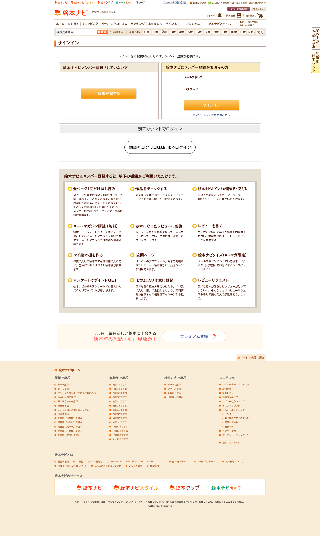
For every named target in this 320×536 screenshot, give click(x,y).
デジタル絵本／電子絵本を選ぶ (73, 410)
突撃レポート (231, 422)
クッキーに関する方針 (175, 2)
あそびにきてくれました (237, 418)
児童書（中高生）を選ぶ (70, 431)
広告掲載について (234, 461)
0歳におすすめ (120, 384)
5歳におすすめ (120, 406)
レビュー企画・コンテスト (235, 384)
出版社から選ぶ (175, 397)
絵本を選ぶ (63, 384)
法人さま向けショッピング (107, 466)
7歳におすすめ (120, 414)
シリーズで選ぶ (175, 389)
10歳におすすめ (120, 426)
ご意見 (80, 461)
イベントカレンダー (232, 406)
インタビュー (231, 414)
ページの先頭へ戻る (252, 357)
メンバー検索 (229, 431)
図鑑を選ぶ (63, 414)
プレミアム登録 (194, 336)
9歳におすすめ (120, 422)
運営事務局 (63, 461)
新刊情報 (226, 389)
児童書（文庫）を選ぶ (69, 435)
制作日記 (229, 426)
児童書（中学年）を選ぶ (70, 422)
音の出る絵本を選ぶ (68, 401)
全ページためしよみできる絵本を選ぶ (77, 393)
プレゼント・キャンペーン (235, 435)
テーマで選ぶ (174, 384)
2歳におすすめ (120, 393)
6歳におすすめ (120, 410)
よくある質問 (135, 466)
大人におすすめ (120, 439)
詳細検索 (117, 31)
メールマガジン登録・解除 (123, 461)
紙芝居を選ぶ (64, 406)
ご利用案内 (96, 461)
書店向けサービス (181, 461)
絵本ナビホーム (69, 370)
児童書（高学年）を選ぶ (70, 426)
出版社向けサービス (208, 461)
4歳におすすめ (120, 401)
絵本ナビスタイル (231, 442)
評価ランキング (230, 397)
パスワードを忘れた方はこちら (211, 115)
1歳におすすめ (120, 389)
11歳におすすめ (120, 431)
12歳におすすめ (120, 435)
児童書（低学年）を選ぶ (70, 418)
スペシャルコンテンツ (233, 410)
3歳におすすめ (120, 397)
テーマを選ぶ (64, 389)
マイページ (150, 461)
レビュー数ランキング (233, 401)
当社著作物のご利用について (72, 466)
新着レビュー (229, 393)
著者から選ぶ (174, 393)
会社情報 (154, 466)
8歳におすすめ (120, 418)
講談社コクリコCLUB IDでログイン (160, 147)
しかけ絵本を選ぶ (67, 397)
